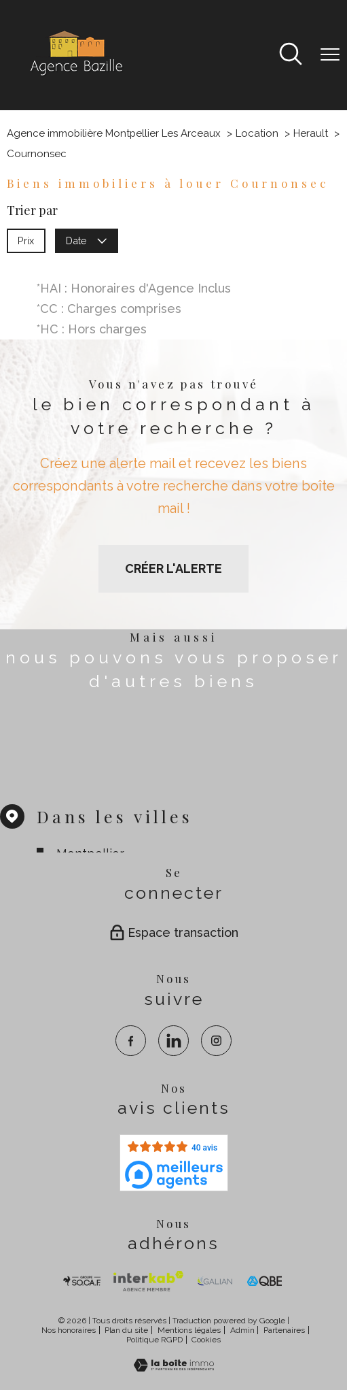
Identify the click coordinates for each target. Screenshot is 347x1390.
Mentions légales (189, 1330)
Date (87, 240)
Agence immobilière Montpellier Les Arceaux (114, 133)
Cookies (206, 1340)
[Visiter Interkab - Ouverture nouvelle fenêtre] (148, 1281)
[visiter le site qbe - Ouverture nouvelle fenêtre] (265, 1281)
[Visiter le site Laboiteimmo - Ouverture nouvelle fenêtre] (173, 1367)
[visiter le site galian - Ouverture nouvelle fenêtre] (215, 1281)
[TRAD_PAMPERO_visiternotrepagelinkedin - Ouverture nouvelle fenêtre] (173, 1040)
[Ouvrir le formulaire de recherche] (290, 55)
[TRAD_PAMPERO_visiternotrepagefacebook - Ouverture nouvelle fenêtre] (130, 1040)
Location (257, 133)
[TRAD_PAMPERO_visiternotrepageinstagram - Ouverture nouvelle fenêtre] (216, 1040)
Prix (26, 240)
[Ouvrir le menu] (330, 55)
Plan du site (126, 1330)
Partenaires (284, 1330)
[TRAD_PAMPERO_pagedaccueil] (75, 75)
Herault (310, 133)
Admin (242, 1330)
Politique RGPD (154, 1339)
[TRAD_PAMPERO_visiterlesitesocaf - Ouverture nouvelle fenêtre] (82, 1281)
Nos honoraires (68, 1330)
